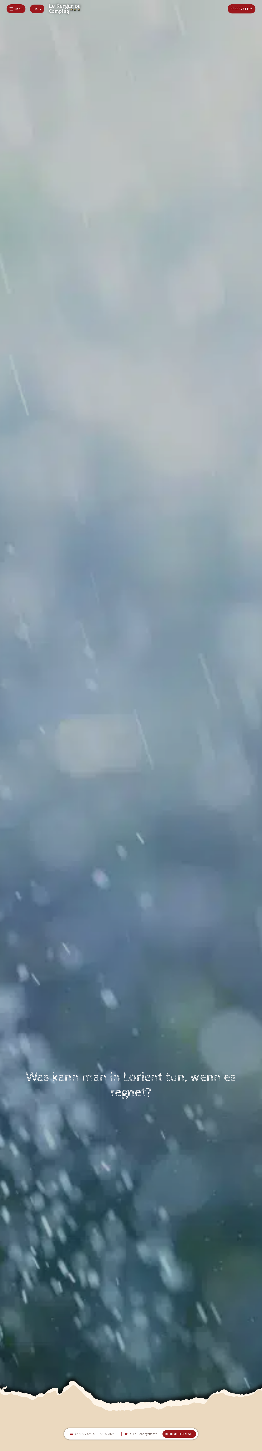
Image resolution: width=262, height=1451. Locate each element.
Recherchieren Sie (179, 1434)
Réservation (242, 9)
